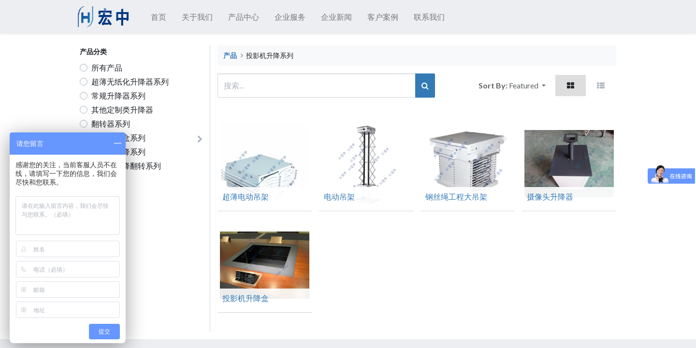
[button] (527, 85)
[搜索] (425, 85)
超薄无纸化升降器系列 (130, 81)
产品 (230, 55)
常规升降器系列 (118, 95)
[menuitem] (160, 17)
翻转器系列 (110, 123)
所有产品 (106, 67)
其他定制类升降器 (122, 109)
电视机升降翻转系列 (126, 165)
